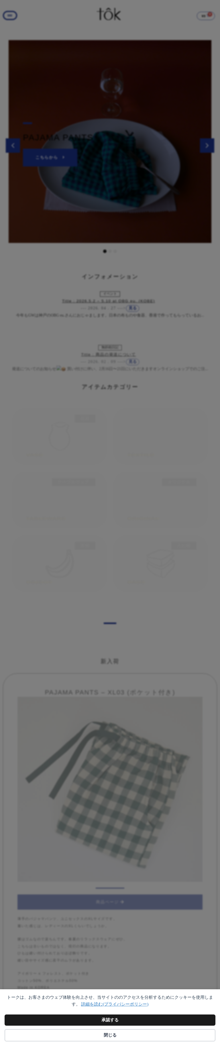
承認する (110, 1020)
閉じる (110, 1035)
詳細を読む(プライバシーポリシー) (114, 1004)
